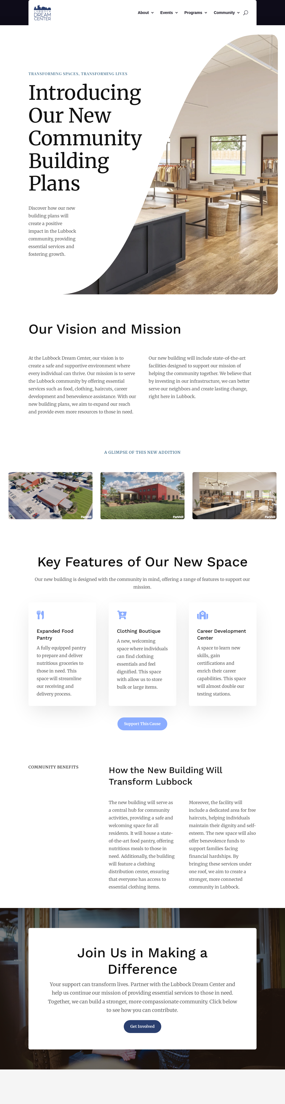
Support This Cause (142, 723)
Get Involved (142, 1026)
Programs (193, 12)
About (143, 12)
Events (166, 12)
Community (224, 12)
